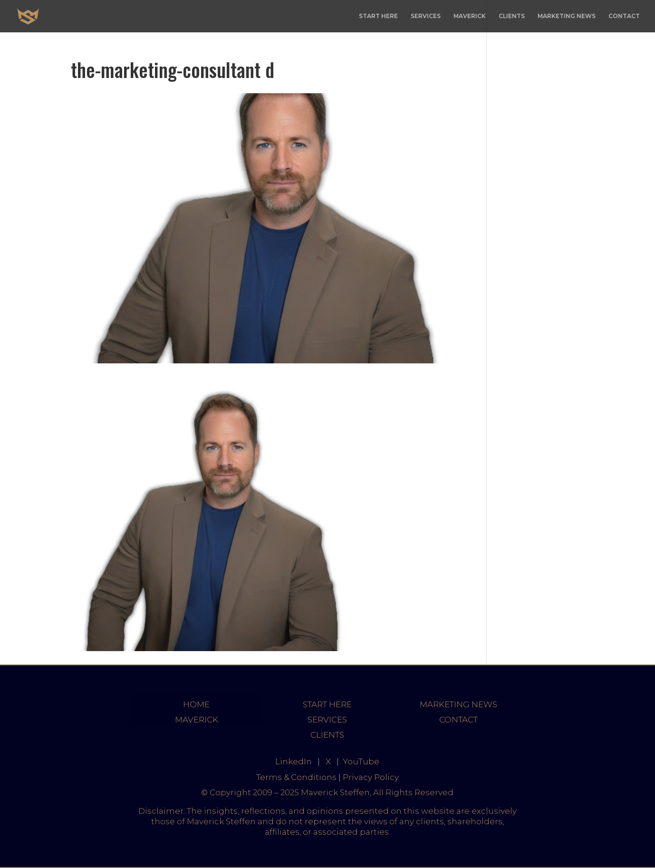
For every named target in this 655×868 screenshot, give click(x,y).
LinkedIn (293, 761)
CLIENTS (512, 16)
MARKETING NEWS (567, 16)
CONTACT (624, 16)
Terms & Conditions (296, 777)
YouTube (361, 761)
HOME (196, 704)
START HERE (378, 16)
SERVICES (426, 16)
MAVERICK (469, 16)
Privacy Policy (371, 777)
